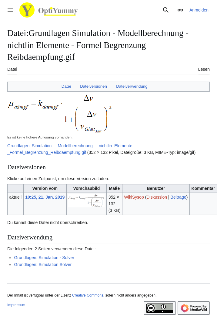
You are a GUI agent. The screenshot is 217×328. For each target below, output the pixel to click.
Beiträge (178, 197)
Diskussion (156, 197)
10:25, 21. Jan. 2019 (45, 197)
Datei (66, 86)
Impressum (16, 305)
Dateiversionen (93, 86)
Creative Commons (87, 295)
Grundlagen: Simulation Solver (43, 264)
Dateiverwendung (132, 86)
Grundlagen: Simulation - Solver (44, 257)
